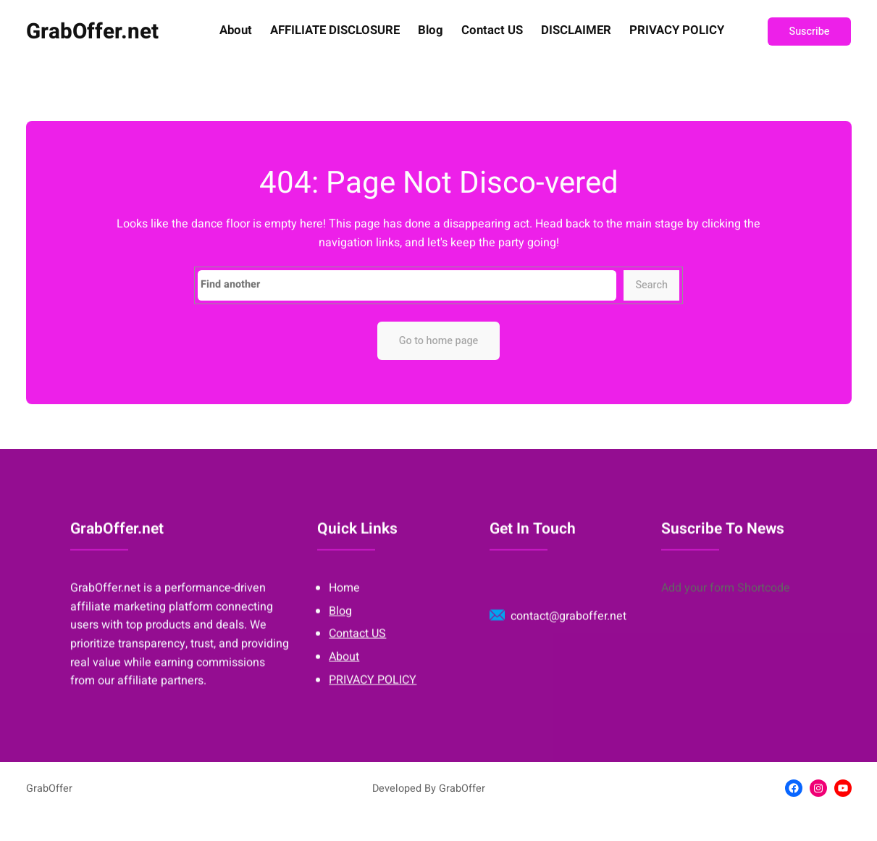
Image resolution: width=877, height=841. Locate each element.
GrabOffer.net (92, 31)
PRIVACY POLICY (676, 31)
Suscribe (809, 31)
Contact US (492, 31)
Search (651, 285)
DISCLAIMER (576, 31)
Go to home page (439, 340)
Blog (430, 31)
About (235, 31)
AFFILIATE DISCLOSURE (335, 31)
